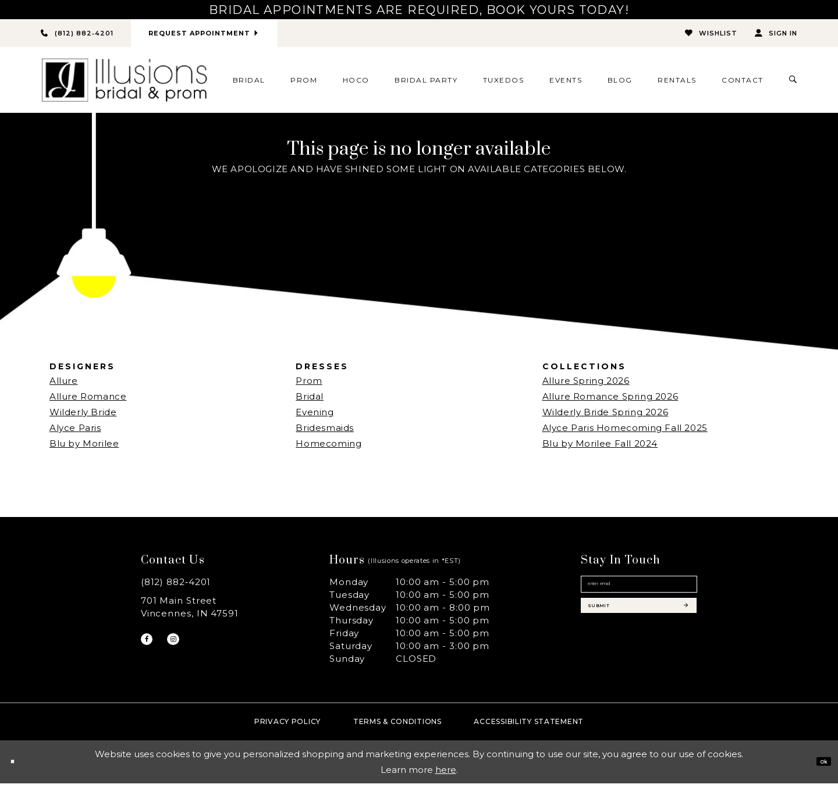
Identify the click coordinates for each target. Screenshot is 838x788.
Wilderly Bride (82, 417)
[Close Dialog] (17, 767)
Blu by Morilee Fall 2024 (600, 448)
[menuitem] (248, 85)
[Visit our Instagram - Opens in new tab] (187, 649)
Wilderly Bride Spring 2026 (605, 417)
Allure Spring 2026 (586, 385)
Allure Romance (87, 401)
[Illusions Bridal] (124, 85)
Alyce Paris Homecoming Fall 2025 (625, 432)
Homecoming (328, 448)
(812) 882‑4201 (176, 587)
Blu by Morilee (84, 448)
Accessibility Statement (529, 726)
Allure (63, 385)
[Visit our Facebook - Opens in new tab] (151, 649)
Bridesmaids (325, 432)
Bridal (310, 401)
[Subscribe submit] (639, 634)
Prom (309, 385)
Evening (314, 417)
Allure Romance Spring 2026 (610, 401)
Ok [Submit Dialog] (818, 766)
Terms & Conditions (397, 726)
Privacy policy (287, 726)
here (445, 774)
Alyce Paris (75, 432)
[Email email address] (639, 596)
